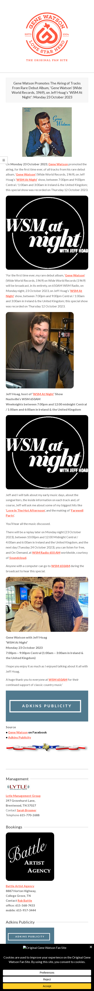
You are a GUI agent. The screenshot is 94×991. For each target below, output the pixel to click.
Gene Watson (58, 164)
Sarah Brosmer (26, 810)
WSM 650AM (60, 566)
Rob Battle (25, 900)
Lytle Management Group (23, 795)
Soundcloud (17, 557)
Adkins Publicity (19, 737)
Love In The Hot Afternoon (25, 510)
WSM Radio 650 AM (46, 552)
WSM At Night (26, 179)
